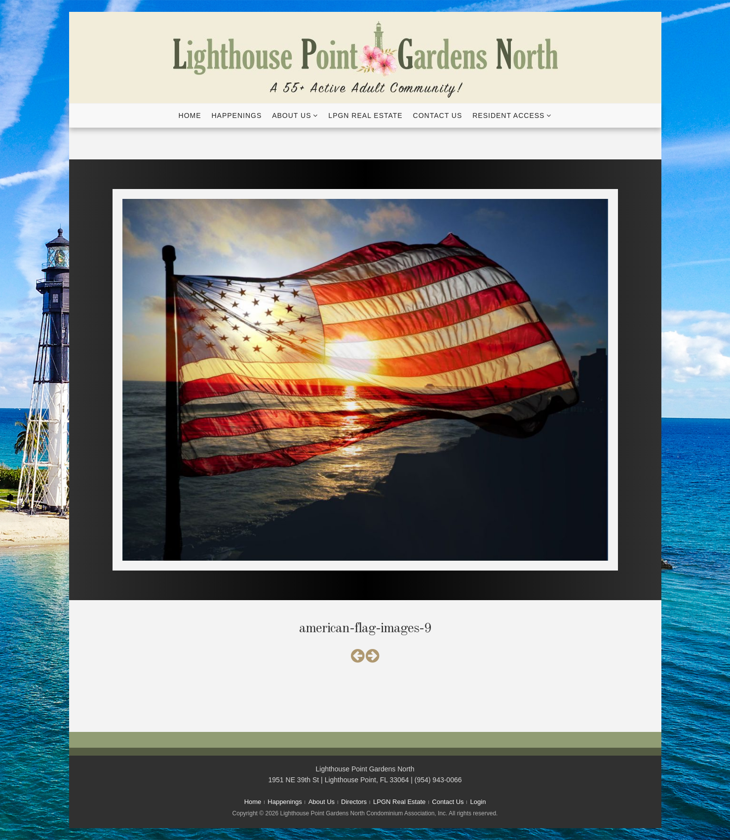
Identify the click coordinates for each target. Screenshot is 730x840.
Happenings (236, 115)
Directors (354, 801)
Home (190, 115)
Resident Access (508, 115)
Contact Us (437, 115)
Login (478, 801)
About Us (291, 115)
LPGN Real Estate (365, 115)
